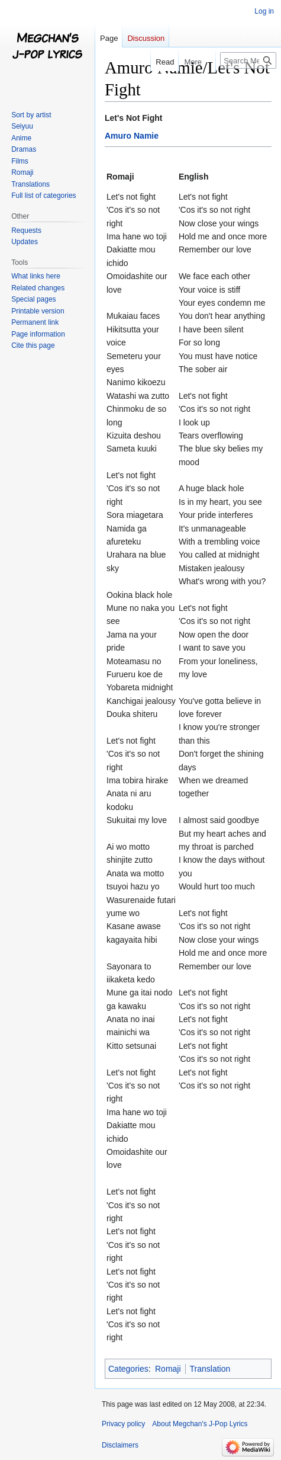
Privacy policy (123, 1424)
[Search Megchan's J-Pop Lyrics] (248, 60)
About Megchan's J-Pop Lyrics (199, 1424)
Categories (128, 1368)
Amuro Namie (132, 135)
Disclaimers (120, 1445)
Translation (210, 1368)
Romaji (168, 1368)
